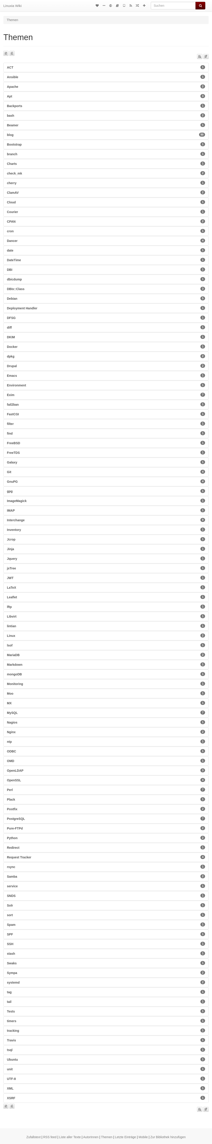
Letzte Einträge (125, 1137)
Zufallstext (33, 1137)
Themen (106, 1137)
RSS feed (50, 1137)
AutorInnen (91, 1137)
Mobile (143, 1137)
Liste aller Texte (70, 1137)
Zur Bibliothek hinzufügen (168, 1137)
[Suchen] (173, 5)
